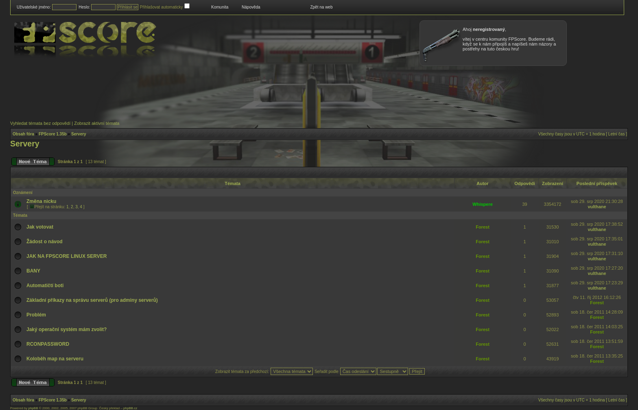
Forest (482, 227)
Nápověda (251, 7)
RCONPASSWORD (47, 344)
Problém (36, 315)
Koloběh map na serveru (54, 359)
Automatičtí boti (44, 285)
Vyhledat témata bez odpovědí (40, 123)
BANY (33, 271)
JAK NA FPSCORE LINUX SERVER (66, 256)
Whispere (482, 204)
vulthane (597, 206)
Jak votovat (39, 227)
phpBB (33, 408)
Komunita (219, 7)
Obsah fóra (23, 134)
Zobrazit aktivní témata (96, 123)
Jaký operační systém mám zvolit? (66, 329)
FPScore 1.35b (53, 134)
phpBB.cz (130, 408)
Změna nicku (41, 201)
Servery (78, 134)
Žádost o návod (44, 241)
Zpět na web (321, 7)
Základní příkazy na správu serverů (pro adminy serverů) (92, 300)
